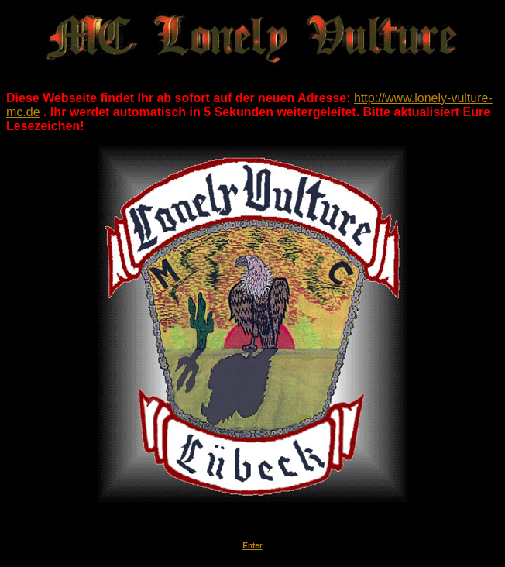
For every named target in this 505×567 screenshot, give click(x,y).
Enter (252, 545)
